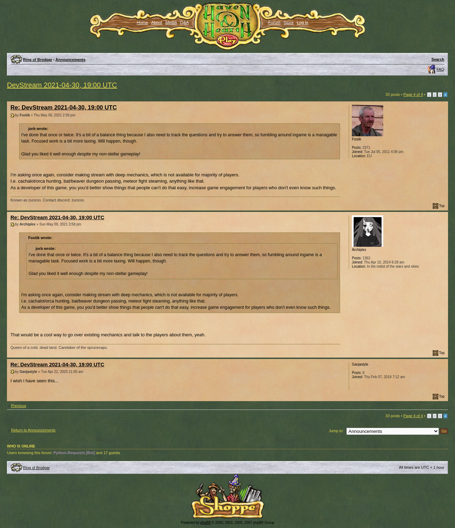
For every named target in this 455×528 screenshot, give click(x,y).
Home (142, 22)
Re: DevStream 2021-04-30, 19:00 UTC (63, 107)
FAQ (440, 69)
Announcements (70, 60)
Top (442, 206)
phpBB (205, 523)
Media (171, 22)
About (156, 22)
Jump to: (336, 431)
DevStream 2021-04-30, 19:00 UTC (62, 85)
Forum (274, 22)
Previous (18, 406)
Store (289, 22)
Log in (302, 22)
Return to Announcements (33, 430)
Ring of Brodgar (37, 60)
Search (437, 59)
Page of (413, 94)
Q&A (184, 22)
